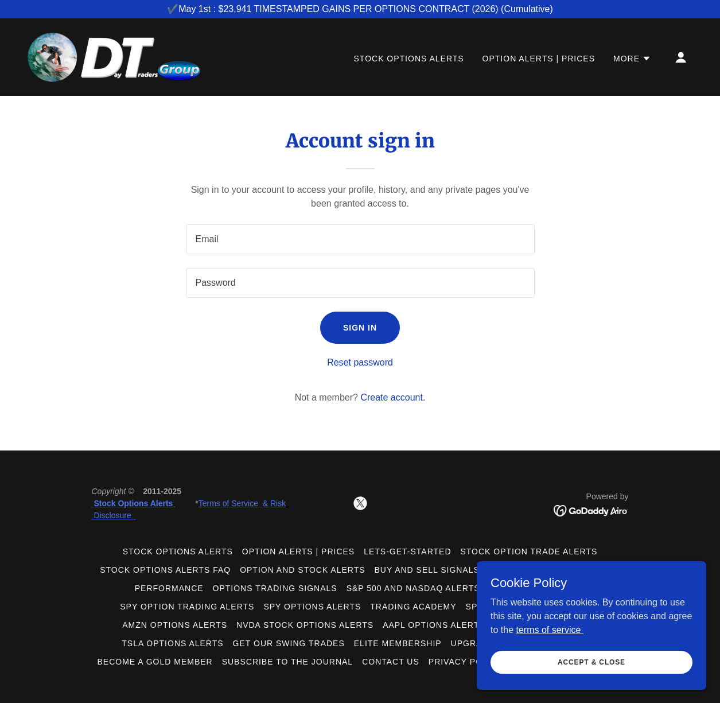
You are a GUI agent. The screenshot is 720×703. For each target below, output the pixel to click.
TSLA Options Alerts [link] (172, 643)
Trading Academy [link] (413, 606)
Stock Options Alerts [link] (409, 58)
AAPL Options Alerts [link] (434, 625)
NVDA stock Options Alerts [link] (304, 625)
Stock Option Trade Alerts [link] (528, 551)
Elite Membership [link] (398, 643)
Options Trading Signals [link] (275, 588)
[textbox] (360, 239)
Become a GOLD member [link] (155, 661)
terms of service (549, 637)
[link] (114, 56)
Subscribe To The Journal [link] (287, 661)
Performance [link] (169, 588)
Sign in (360, 327)
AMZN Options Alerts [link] (174, 625)
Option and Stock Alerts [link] (302, 569)
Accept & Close (591, 670)
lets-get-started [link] (407, 551)
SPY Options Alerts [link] (312, 606)
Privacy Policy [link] (466, 661)
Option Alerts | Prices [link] (538, 58)
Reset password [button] (360, 362)
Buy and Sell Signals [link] (427, 569)
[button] (632, 58)
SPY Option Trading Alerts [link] (187, 606)
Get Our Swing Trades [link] (289, 643)
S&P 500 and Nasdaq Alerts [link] (413, 588)
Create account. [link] (392, 397)
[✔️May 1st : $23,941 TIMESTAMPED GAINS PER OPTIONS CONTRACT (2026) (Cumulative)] (360, 9)
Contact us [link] (390, 661)
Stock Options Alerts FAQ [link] (165, 569)
